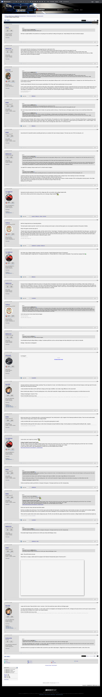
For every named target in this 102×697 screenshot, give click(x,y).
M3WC (7, 102)
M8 (42, 1)
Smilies (5, 675)
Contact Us (84, 685)
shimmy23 (8, 355)
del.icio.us (30, 662)
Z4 (44, 1)
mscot (7, 27)
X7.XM (60, 1)
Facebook (30, 661)
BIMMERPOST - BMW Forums (92, 685)
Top (99, 685)
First (87, 20)
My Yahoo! (54, 662)
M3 (32, 1)
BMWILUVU (8, 48)
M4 (35, 1)
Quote (95, 42)
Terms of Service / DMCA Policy (49, 694)
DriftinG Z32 (8, 638)
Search (81, 9)
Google (77, 661)
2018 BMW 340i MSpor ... (10, 406)
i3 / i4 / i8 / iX (66, 1)
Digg (53, 661)
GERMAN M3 (34, 245)
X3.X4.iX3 (52, 1)
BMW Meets (66, 9)
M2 (30, 1)
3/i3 (16, 1)
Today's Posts (76, 9)
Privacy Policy (41, 694)
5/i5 (21, 1)
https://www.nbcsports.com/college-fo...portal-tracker (32, 447)
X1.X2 (48, 1)
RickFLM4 (7, 70)
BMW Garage (59, 9)
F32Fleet (41, 216)
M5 (37, 1)
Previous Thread (48, 665)
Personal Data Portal (59, 694)
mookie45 (33, 216)
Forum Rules (6, 679)
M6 (40, 1)
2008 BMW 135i (8, 405)
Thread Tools (94, 22)
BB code (5, 674)
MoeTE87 (7, 384)
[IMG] (5, 676)
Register (97, 1)
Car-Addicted (8, 191)
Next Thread (54, 665)
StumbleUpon (7, 662)
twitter (6, 661)
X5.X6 (56, 1)
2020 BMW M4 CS (9, 212)
